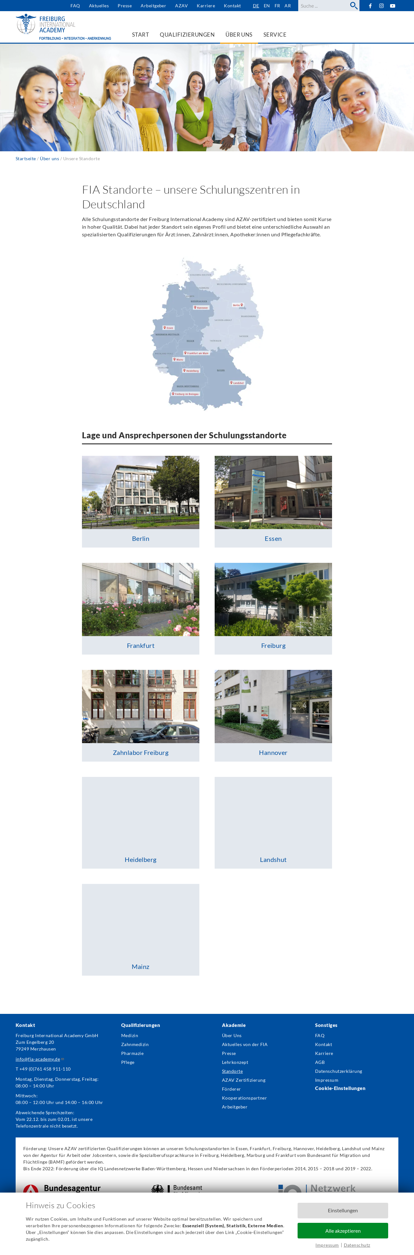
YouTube (392, 5)
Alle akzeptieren (343, 1231)
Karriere (206, 5)
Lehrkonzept (235, 1062)
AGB (320, 1062)
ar (288, 5)
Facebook (370, 5)
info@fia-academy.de (40, 1059)
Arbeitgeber (153, 5)
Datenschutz (357, 1245)
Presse (125, 5)
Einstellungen (343, 1210)
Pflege (128, 1062)
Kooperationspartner (244, 1098)
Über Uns (232, 1035)
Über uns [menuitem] (239, 34)
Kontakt (232, 5)
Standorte (232, 1071)
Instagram (381, 5)
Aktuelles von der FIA (245, 1044)
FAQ (75, 5)
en (267, 5)
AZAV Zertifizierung (243, 1080)
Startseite (26, 158)
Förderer (231, 1089)
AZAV (181, 5)
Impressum (327, 1245)
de (256, 5)
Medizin (129, 1035)
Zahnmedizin (135, 1044)
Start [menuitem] (140, 34)
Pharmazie (132, 1053)
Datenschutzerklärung (338, 1071)
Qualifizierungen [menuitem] (187, 34)
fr (277, 5)
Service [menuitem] (274, 34)
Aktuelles (99, 5)
